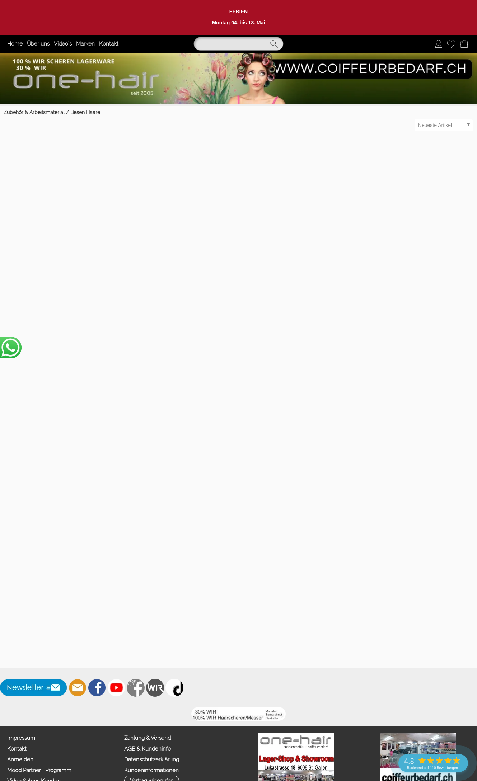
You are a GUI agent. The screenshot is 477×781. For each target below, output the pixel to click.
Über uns (38, 44)
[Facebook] (97, 688)
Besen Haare (85, 112)
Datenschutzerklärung (151, 759)
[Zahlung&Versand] (155, 688)
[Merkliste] (451, 43)
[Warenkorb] (464, 43)
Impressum (21, 738)
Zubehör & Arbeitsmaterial (34, 112)
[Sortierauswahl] (444, 125)
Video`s (63, 44)
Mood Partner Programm (39, 770)
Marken (85, 44)
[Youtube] (116, 688)
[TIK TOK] (174, 688)
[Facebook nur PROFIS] (136, 688)
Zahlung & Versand (147, 738)
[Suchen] (239, 44)
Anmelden (20, 759)
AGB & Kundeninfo (147, 748)
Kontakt (108, 44)
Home (15, 44)
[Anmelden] (438, 43)
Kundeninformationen (151, 770)
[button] (33, 688)
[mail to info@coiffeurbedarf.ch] (77, 688)
